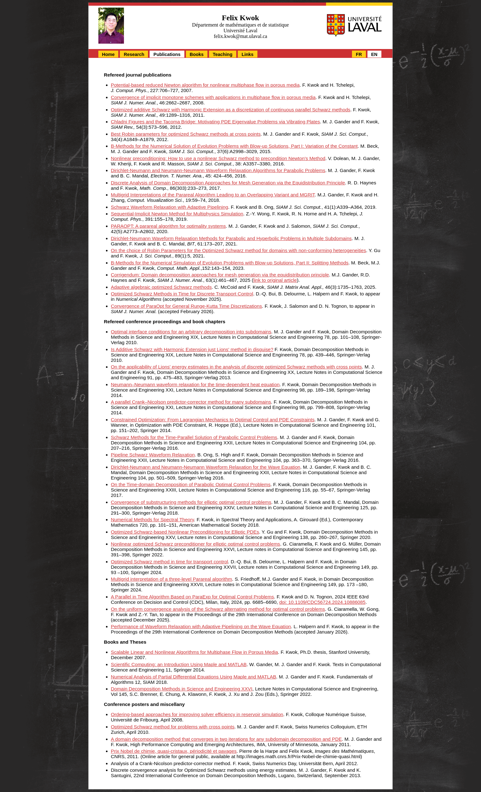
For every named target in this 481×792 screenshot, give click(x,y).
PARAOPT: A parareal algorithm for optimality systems (168, 226)
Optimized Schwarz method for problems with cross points (173, 726)
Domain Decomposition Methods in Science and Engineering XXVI (181, 688)
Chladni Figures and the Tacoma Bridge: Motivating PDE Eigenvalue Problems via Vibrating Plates (215, 121)
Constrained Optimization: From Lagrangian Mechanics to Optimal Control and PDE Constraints (213, 419)
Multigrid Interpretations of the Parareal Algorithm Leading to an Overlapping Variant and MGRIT (213, 194)
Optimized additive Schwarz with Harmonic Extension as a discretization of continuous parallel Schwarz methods (230, 109)
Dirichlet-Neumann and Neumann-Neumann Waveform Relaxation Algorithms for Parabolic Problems (218, 170)
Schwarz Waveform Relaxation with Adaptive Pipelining (169, 207)
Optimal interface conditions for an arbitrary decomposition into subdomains (191, 331)
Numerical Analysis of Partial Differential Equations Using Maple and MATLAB (193, 676)
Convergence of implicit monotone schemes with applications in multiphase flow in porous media (213, 97)
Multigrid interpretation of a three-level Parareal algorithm (171, 579)
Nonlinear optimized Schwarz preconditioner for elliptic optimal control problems (195, 544)
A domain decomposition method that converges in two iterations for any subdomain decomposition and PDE (226, 739)
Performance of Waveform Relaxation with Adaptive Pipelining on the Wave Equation (201, 626)
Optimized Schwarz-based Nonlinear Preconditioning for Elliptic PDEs (185, 532)
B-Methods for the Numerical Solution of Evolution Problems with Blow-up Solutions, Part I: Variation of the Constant (234, 146)
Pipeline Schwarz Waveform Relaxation (153, 454)
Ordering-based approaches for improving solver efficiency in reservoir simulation (197, 714)
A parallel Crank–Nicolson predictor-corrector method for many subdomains (191, 402)
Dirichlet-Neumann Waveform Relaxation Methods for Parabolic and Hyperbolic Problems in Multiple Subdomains (231, 238)
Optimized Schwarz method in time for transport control (169, 561)
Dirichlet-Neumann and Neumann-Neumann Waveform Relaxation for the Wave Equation (205, 467)
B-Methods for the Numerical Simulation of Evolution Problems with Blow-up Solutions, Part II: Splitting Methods (229, 262)
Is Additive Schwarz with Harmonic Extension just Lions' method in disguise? (192, 349)
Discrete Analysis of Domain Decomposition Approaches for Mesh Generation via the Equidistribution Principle (228, 182)
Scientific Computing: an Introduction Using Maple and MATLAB (179, 664)
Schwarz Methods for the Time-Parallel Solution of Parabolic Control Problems (194, 437)
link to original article (275, 280)
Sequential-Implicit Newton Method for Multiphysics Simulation (177, 213)
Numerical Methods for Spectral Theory (152, 519)
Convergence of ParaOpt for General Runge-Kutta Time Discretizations (186, 306)
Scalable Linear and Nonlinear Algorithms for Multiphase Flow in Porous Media (194, 652)
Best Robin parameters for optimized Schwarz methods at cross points (186, 134)
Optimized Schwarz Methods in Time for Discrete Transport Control (182, 293)
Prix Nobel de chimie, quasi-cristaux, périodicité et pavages (174, 751)
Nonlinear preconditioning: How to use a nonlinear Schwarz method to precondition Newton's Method (218, 158)
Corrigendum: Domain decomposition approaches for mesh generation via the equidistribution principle (220, 274)
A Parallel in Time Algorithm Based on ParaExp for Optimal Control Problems (192, 596)
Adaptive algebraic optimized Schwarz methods (161, 287)
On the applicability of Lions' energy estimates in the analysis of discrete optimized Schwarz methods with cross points (236, 366)
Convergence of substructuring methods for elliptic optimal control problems (191, 502)
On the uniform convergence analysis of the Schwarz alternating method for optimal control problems (218, 609)
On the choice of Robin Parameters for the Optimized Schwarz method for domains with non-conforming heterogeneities (238, 250)
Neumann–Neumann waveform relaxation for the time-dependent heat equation (195, 384)
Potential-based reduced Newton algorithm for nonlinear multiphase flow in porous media (205, 85)
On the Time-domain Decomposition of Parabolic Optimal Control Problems (191, 484)
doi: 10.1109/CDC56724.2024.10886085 (322, 602)
